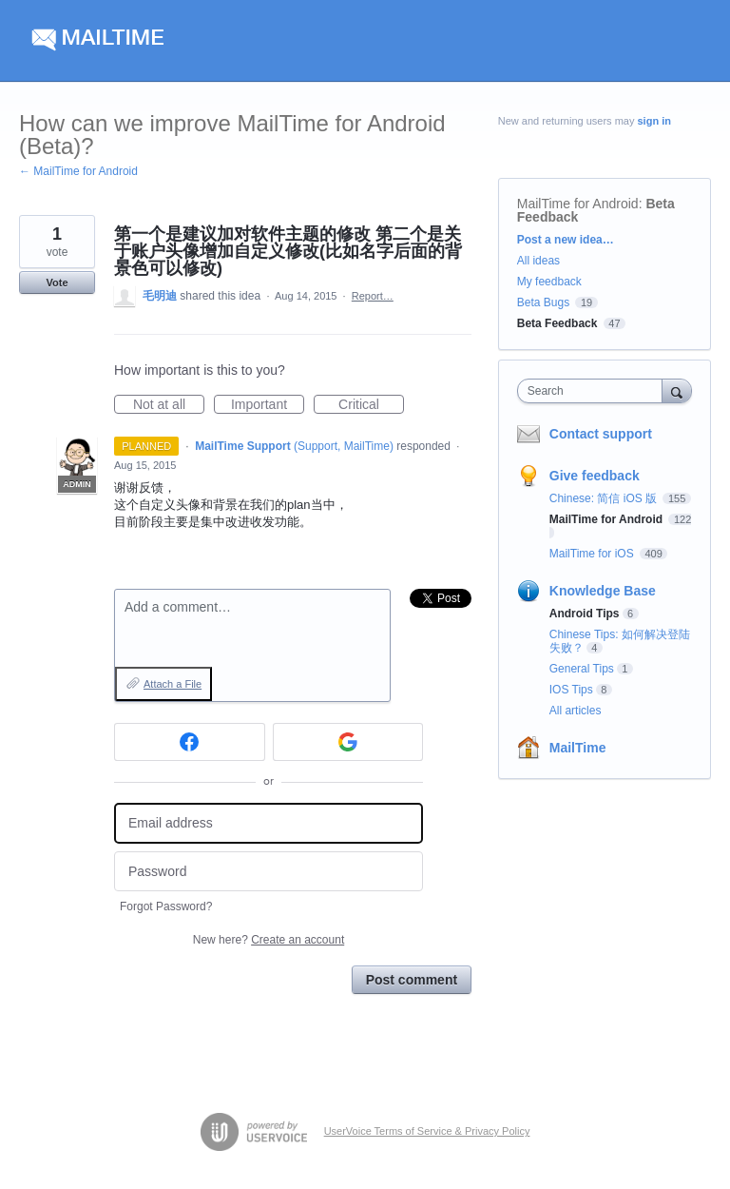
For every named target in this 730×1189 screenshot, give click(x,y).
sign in (654, 121)
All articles (575, 710)
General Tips (581, 668)
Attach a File (173, 684)
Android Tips (584, 613)
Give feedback (594, 475)
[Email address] (268, 823)
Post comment (411, 979)
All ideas (538, 260)
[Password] (268, 871)
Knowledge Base (602, 590)
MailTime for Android (578, 203)
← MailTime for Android (78, 171)
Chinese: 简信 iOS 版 (605, 498)
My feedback (549, 281)
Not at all (168, 405)
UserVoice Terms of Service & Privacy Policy (427, 1131)
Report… (373, 296)
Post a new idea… (565, 239)
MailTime (577, 747)
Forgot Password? (166, 906)
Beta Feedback (557, 323)
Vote (56, 282)
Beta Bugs (543, 302)
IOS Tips (571, 689)
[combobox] (594, 391)
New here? (268, 939)
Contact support (600, 433)
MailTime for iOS (593, 553)
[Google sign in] (348, 742)
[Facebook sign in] (189, 742)
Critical (371, 405)
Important (267, 405)
